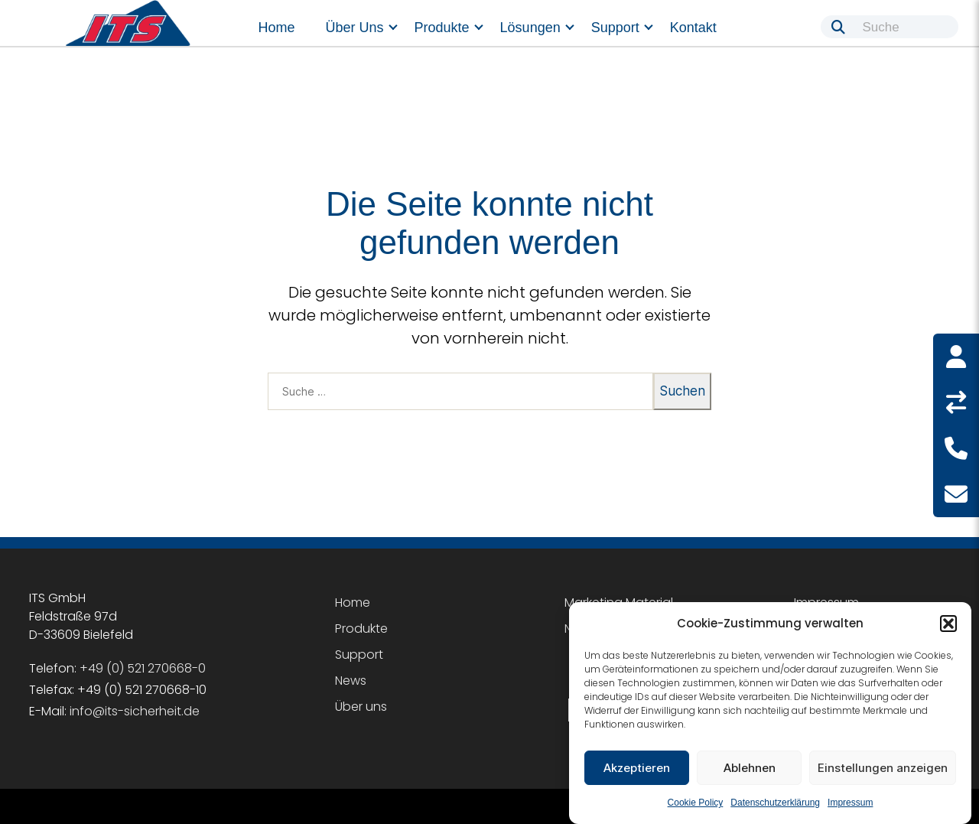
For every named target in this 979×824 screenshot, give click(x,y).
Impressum (850, 802)
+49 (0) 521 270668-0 (143, 668)
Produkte (442, 27)
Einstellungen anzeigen (883, 767)
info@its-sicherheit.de (135, 711)
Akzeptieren (636, 767)
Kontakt (693, 27)
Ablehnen (750, 767)
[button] (948, 623)
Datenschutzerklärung (775, 802)
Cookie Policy (696, 802)
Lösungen (530, 27)
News (350, 680)
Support (615, 27)
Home (277, 27)
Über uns (355, 27)
